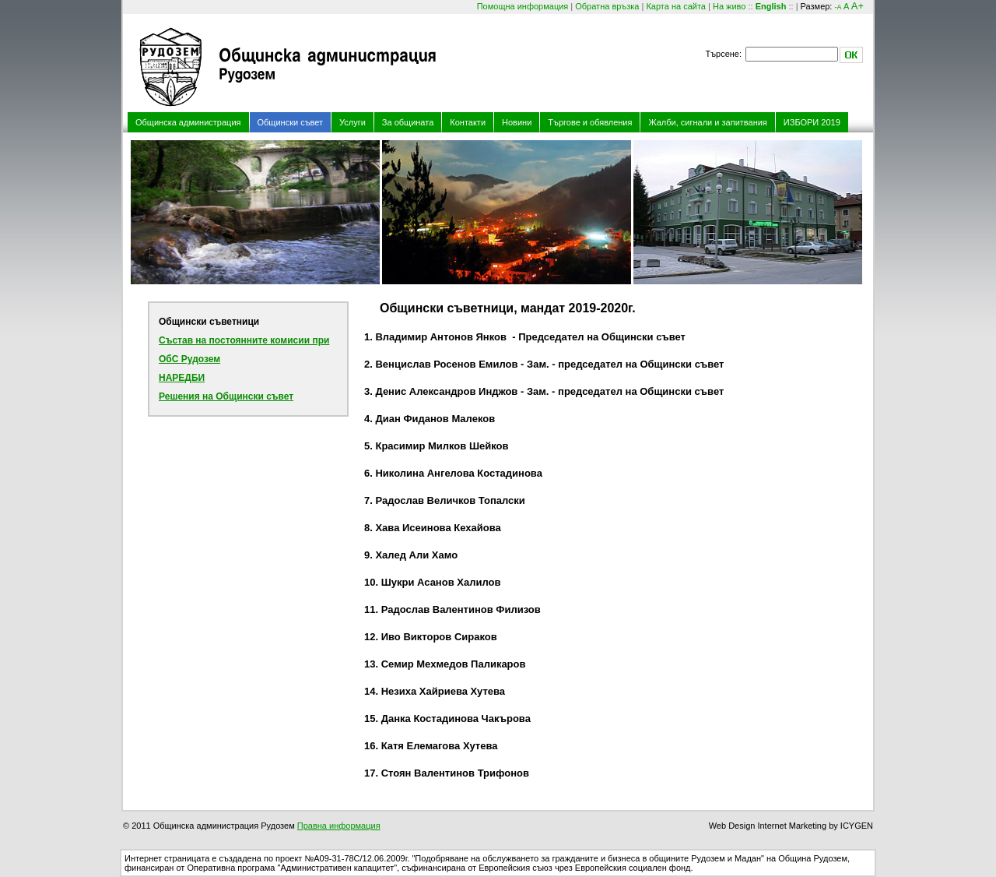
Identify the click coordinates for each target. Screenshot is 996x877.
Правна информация (339, 825)
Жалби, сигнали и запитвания (707, 122)
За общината (407, 122)
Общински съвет (291, 122)
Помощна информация (523, 6)
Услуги (352, 122)
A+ (857, 6)
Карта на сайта (676, 6)
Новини (516, 122)
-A (837, 7)
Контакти (468, 122)
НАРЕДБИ (182, 377)
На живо (729, 6)
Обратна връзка (607, 6)
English (771, 6)
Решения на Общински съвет (226, 396)
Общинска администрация (188, 122)
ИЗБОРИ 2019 (812, 122)
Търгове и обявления (590, 122)
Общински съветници (209, 321)
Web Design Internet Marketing (767, 825)
